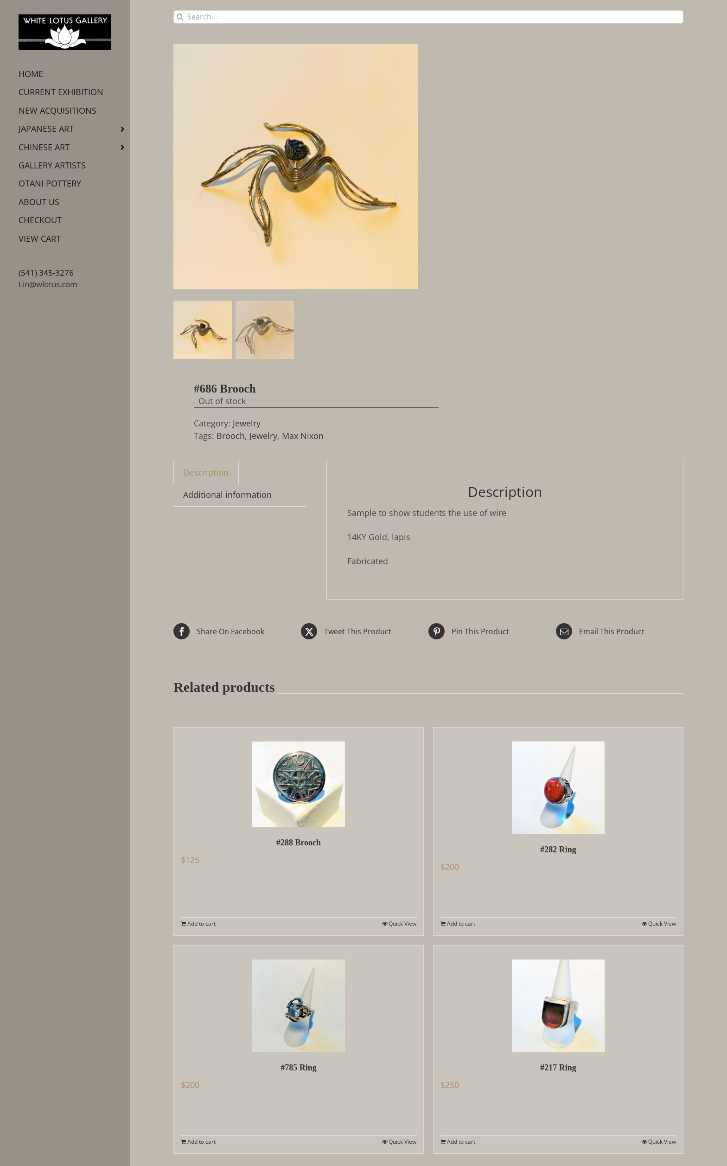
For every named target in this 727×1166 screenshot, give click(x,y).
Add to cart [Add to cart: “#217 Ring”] (461, 1142)
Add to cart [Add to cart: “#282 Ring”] (461, 924)
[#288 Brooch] (298, 777)
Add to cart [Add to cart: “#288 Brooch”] (201, 924)
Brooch (231, 435)
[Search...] (428, 17)
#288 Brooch (298, 842)
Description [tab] (206, 472)
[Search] (180, 17)
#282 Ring (558, 849)
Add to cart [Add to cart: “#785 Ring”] (201, 1142)
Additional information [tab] (227, 494)
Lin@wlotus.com (48, 284)
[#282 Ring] (558, 781)
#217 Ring (558, 1067)
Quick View (402, 924)
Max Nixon (303, 435)
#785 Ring (299, 1067)
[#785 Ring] (298, 999)
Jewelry (247, 423)
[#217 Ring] (558, 999)
